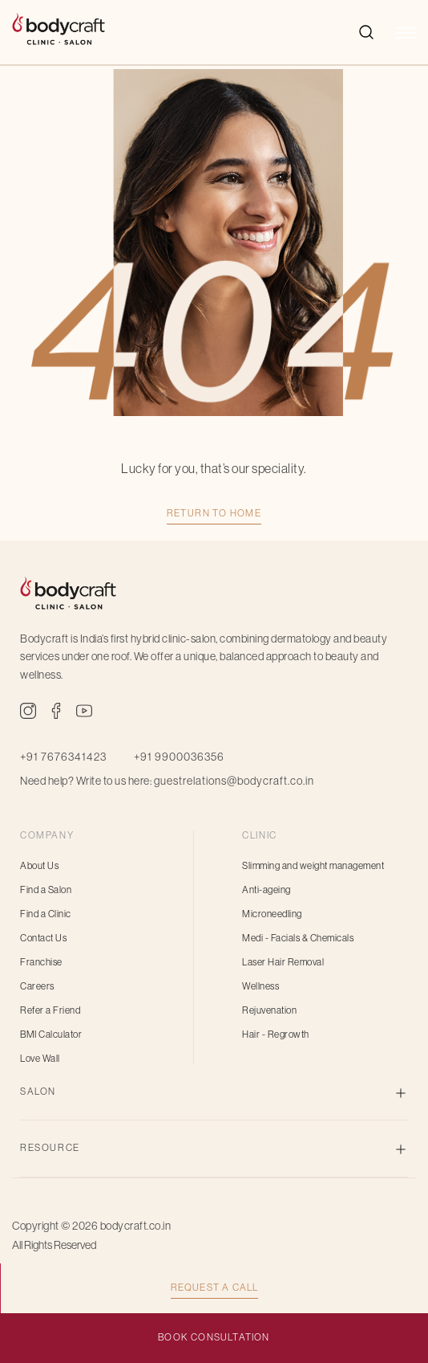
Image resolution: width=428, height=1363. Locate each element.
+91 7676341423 (63, 756)
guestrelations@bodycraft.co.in (234, 780)
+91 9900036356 (179, 756)
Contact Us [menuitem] (43, 938)
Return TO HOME (214, 513)
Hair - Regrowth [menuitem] (275, 1034)
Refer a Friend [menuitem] (50, 1010)
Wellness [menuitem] (260, 986)
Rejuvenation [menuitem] (269, 1010)
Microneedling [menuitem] (272, 914)
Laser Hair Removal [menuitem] (283, 962)
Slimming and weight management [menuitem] (313, 865)
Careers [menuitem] (37, 986)
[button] (406, 41)
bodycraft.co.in (136, 1225)
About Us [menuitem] (39, 865)
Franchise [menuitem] (41, 962)
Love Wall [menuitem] (40, 1058)
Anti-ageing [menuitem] (266, 890)
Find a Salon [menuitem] (45, 890)
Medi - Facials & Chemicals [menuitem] (297, 938)
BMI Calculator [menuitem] (51, 1034)
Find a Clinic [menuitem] (45, 914)
